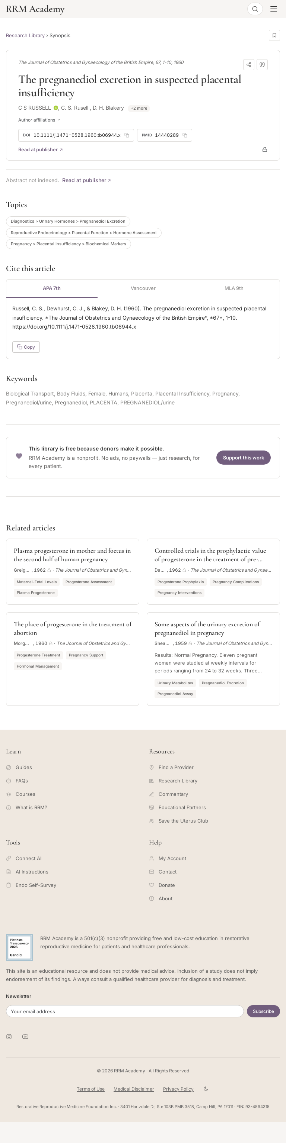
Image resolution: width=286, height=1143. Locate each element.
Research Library (25, 35)
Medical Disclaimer (134, 1089)
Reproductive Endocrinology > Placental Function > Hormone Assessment (84, 232)
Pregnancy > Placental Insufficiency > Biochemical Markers (68, 243)
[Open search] (255, 9)
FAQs (17, 781)
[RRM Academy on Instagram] (9, 1037)
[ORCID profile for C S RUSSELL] (56, 108)
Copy (26, 347)
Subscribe (263, 1011)
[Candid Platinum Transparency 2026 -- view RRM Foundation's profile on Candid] (19, 947)
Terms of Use (91, 1089)
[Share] (248, 64)
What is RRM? (26, 807)
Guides (19, 767)
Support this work (243, 458)
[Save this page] (274, 35)
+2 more (139, 108)
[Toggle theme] (206, 1089)
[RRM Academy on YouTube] (25, 1037)
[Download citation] (262, 64)
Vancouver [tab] (143, 288)
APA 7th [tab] (52, 288)
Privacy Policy (178, 1089)
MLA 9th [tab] (234, 288)
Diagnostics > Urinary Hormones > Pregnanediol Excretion (68, 221)
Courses (20, 794)
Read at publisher (40, 149)
